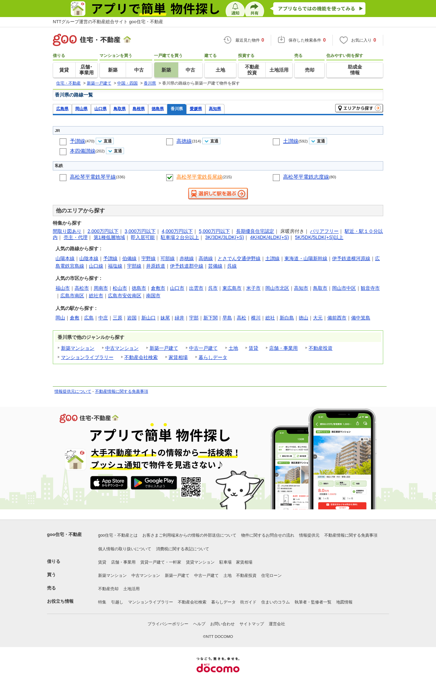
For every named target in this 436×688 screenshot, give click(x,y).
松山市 (120, 288)
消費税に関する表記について (182, 549)
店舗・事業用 (283, 348)
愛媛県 (196, 108)
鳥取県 (119, 108)
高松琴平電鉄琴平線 (93, 177)
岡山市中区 (344, 288)
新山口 (148, 317)
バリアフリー (324, 231)
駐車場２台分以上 (180, 237)
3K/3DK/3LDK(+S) (224, 237)
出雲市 (196, 288)
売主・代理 (76, 237)
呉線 (232, 266)
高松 (241, 317)
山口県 (100, 108)
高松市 (82, 288)
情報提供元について (72, 391)
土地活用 (131, 588)
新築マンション (77, 348)
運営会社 (277, 624)
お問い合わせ (222, 624)
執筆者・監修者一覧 (313, 602)
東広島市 (232, 288)
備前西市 (336, 317)
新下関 (210, 317)
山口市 (177, 288)
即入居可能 (143, 237)
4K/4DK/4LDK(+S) (269, 237)
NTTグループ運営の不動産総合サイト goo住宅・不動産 (108, 21)
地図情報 (344, 602)
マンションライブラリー (87, 357)
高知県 (215, 108)
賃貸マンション (200, 562)
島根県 (139, 108)
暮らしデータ (213, 357)
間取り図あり (67, 231)
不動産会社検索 (141, 357)
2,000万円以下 (103, 231)
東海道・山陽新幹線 (305, 258)
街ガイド (248, 602)
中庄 (103, 317)
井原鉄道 (155, 266)
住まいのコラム (275, 602)
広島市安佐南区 (124, 295)
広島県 (62, 108)
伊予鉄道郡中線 (186, 266)
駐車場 (225, 562)
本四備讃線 (82, 151)
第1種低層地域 (109, 237)
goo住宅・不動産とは (118, 535)
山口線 (96, 266)
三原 (117, 317)
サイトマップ (251, 624)
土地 (233, 348)
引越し (117, 602)
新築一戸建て (164, 348)
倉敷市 (158, 288)
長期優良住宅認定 (255, 231)
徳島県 (158, 108)
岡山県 (81, 108)
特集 (102, 602)
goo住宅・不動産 (64, 534)
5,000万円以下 (214, 231)
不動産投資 (320, 348)
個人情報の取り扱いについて (124, 549)
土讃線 (290, 141)
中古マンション (122, 348)
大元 (318, 317)
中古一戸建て (203, 348)
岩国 (132, 317)
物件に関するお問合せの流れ (267, 535)
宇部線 (134, 266)
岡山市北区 (277, 288)
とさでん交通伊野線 (239, 258)
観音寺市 (370, 288)
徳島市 (139, 288)
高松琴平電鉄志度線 (306, 177)
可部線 (167, 258)
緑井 (179, 317)
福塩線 (115, 266)
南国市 (153, 295)
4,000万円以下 (177, 231)
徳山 (303, 317)
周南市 (101, 288)
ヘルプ (199, 624)
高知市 (301, 288)
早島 (227, 317)
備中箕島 (360, 317)
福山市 (63, 288)
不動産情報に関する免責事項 (121, 391)
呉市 (213, 288)
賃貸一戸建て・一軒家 (160, 562)
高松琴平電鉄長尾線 (199, 177)
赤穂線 (187, 258)
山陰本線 (88, 258)
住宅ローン (271, 575)
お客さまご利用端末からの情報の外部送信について (189, 535)
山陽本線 (65, 258)
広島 (89, 317)
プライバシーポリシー (167, 624)
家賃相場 (178, 357)
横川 (256, 317)
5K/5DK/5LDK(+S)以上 (319, 237)
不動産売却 (108, 588)
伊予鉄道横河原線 (351, 258)
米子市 (253, 288)
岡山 (60, 317)
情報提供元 (309, 535)
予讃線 (77, 141)
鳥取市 (320, 288)
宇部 (194, 317)
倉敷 (74, 317)
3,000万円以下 (140, 231)
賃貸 (253, 348)
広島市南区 (72, 295)
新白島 (287, 317)
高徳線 (184, 141)
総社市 (96, 295)
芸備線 (215, 266)
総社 (270, 317)
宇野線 (148, 258)
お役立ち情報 (60, 601)
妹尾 (165, 317)
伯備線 (129, 258)
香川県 (177, 108)
